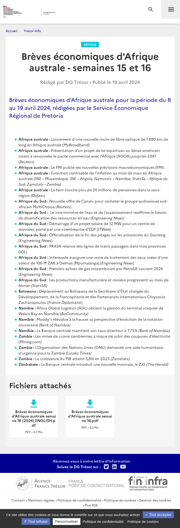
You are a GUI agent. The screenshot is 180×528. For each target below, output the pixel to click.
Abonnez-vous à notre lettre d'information (91, 461)
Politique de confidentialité (79, 500)
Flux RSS (91, 505)
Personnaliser (66, 522)
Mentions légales (41, 500)
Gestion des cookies (155, 500)
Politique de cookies (120, 500)
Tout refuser (36, 522)
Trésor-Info (32, 30)
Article (90, 44)
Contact (18, 500)
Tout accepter (158, 515)
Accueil (11, 30)
